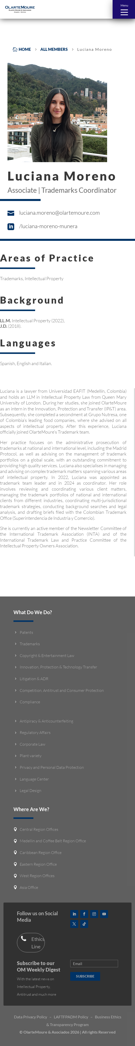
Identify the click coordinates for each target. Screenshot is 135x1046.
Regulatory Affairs (35, 732)
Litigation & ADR (34, 678)
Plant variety (31, 755)
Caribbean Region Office (41, 852)
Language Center (34, 779)
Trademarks (30, 643)
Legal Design (30, 790)
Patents (26, 632)
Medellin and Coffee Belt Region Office (53, 840)
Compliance (30, 701)
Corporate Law (32, 744)
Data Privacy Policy (30, 1016)
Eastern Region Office (38, 864)
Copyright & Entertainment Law (47, 655)
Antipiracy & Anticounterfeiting (46, 721)
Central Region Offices (39, 829)
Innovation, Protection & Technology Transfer (58, 666)
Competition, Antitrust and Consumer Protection (62, 690)
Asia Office (29, 887)
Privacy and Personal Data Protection (52, 767)
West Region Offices (37, 875)
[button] (124, 9)
